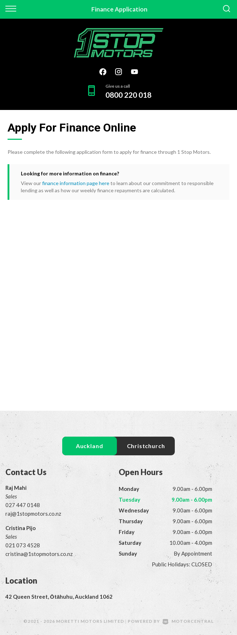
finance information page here (75, 183)
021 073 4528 (22, 545)
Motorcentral (188, 621)
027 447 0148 (22, 505)
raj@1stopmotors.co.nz (33, 513)
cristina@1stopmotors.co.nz (39, 554)
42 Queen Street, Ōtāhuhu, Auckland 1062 (59, 596)
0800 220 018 (128, 94)
